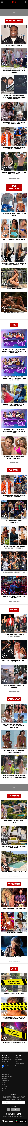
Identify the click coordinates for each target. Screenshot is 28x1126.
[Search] (26, 2)
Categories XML (5, 1080)
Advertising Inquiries (19, 1063)
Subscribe (23, 1102)
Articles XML (5, 1072)
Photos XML (4, 1088)
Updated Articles (5, 1074)
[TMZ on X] (12, 1109)
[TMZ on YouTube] (15, 1109)
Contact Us (17, 1057)
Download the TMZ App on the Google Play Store (21, 1121)
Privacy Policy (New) (6, 1059)
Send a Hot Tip (18, 1059)
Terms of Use (5, 1061)
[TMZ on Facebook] (8, 1109)
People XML (4, 1086)
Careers (16, 1061)
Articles (3, 1070)
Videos (3, 1091)
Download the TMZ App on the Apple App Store (7, 1121)
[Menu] (2, 2)
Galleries (4, 1082)
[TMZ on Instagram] (18, 1109)
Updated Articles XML (7, 1076)
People (3, 1084)
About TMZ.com (5, 1057)
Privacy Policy (9, 1099)
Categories (4, 1078)
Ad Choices (4, 1063)
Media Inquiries (18, 1065)
